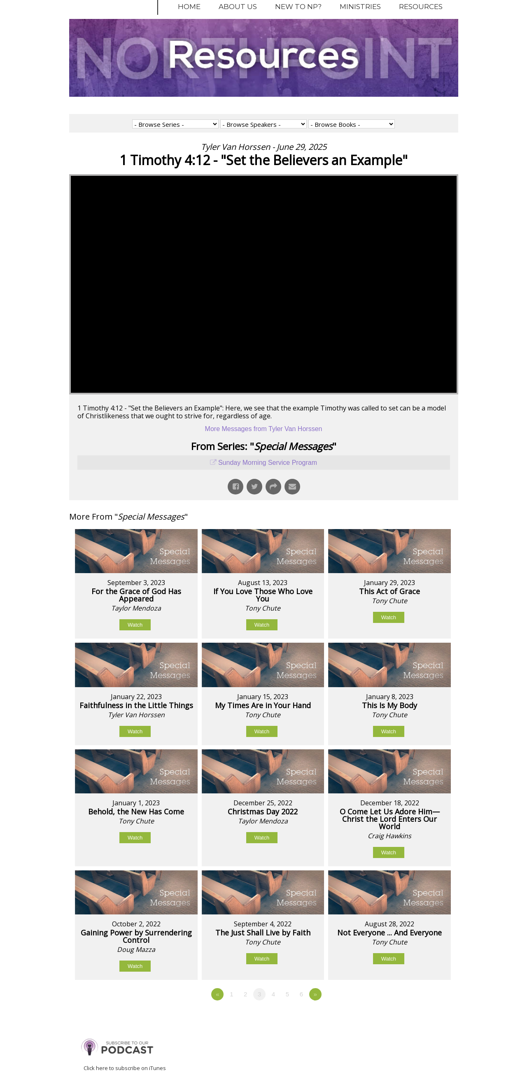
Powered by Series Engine (427, 1017)
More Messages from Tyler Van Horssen (263, 428)
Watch (135, 625)
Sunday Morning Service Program (267, 462)
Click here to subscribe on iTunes (125, 1068)
